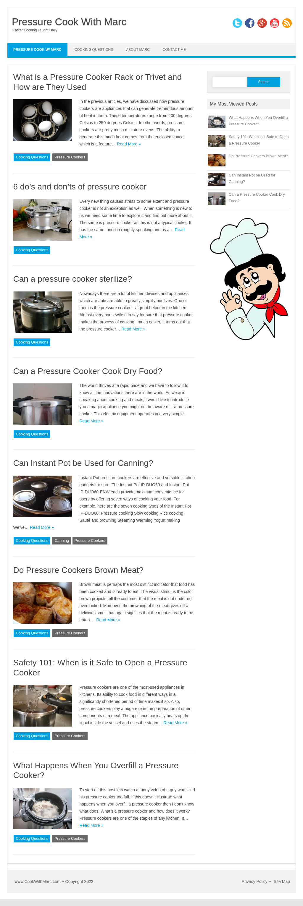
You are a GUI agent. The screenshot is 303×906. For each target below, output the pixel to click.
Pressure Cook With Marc (69, 21)
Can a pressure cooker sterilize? (72, 278)
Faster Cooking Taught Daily (35, 30)
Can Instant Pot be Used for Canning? (83, 463)
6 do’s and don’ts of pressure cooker (79, 186)
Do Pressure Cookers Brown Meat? (78, 570)
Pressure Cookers (69, 157)
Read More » (129, 144)
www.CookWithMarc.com (37, 881)
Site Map (282, 881)
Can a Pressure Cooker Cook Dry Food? (87, 371)
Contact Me (174, 50)
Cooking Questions (94, 50)
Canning (61, 540)
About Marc (138, 50)
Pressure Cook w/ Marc (37, 50)
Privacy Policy (254, 881)
